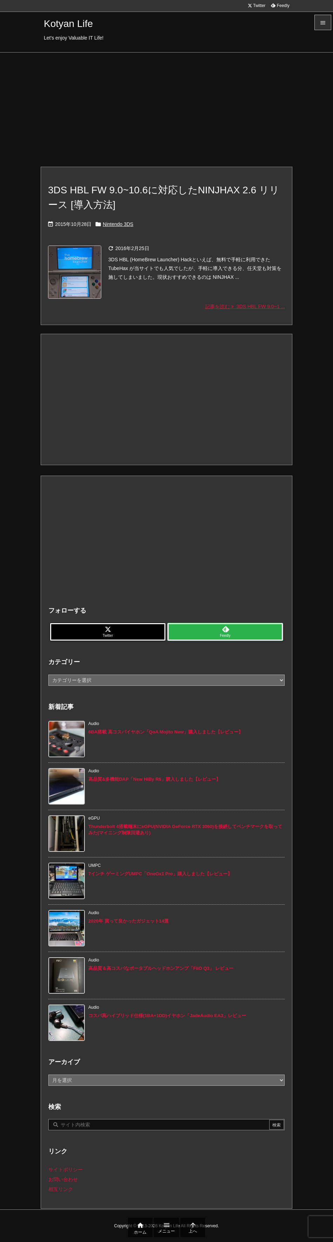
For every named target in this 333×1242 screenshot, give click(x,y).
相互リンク (60, 1189)
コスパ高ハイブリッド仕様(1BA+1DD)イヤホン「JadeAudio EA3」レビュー (167, 1015)
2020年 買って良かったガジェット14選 (128, 921)
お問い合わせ (63, 1179)
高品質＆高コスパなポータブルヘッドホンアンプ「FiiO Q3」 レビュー (160, 968)
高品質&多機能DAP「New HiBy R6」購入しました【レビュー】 (154, 779)
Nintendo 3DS (118, 224)
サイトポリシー (65, 1169)
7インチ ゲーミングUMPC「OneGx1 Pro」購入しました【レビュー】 (160, 873)
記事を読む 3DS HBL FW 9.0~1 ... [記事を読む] (245, 306)
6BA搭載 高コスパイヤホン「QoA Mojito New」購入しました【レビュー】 (165, 731)
